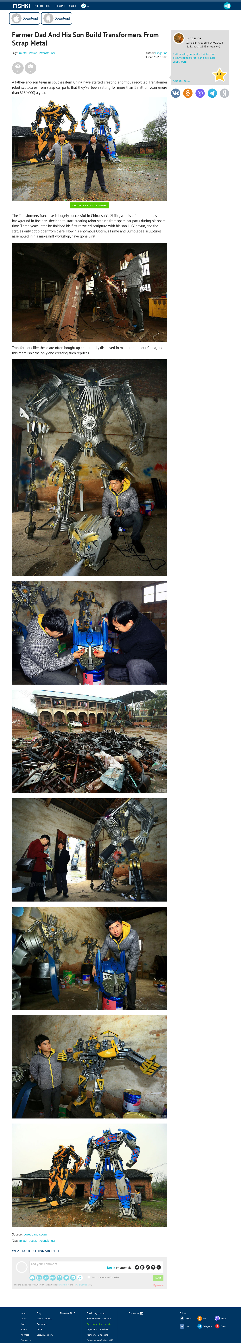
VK (188, 1326)
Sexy (39, 1313)
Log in (111, 1267)
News (23, 1313)
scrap (34, 53)
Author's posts (181, 80)
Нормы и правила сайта (99, 1318)
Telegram (207, 1326)
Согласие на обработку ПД (100, 1340)
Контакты (91, 1334)
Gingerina (194, 38)
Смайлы (104, 1329)
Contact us (136, 1313)
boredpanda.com (35, 1234)
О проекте (103, 1334)
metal (23, 53)
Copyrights (92, 1329)
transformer (48, 53)
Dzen (223, 1326)
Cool (73, 6)
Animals (25, 1334)
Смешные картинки (47, 1334)
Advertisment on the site (99, 1323)
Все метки (26, 1340)
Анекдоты (42, 1323)
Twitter (189, 1318)
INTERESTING (43, 6)
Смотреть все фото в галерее (89, 205)
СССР (39, 1329)
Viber (223, 1318)
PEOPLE (60, 6)
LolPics (24, 1318)
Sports (24, 1329)
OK (204, 1318)
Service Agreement (96, 1313)
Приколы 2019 (67, 1313)
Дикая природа (44, 1318)
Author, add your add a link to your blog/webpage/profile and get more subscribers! (194, 57)
